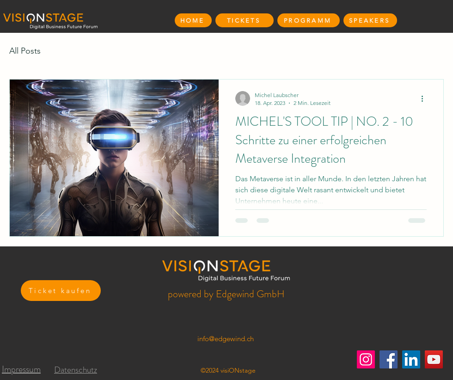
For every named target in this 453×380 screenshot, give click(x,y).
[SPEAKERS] (370, 20)
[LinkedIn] (411, 359)
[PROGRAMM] (308, 20)
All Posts (25, 51)
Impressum (21, 369)
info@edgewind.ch (225, 338)
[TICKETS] (244, 20)
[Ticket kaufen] (61, 290)
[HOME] (193, 20)
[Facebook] (389, 359)
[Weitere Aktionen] (425, 98)
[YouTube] (434, 359)
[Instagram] (366, 359)
